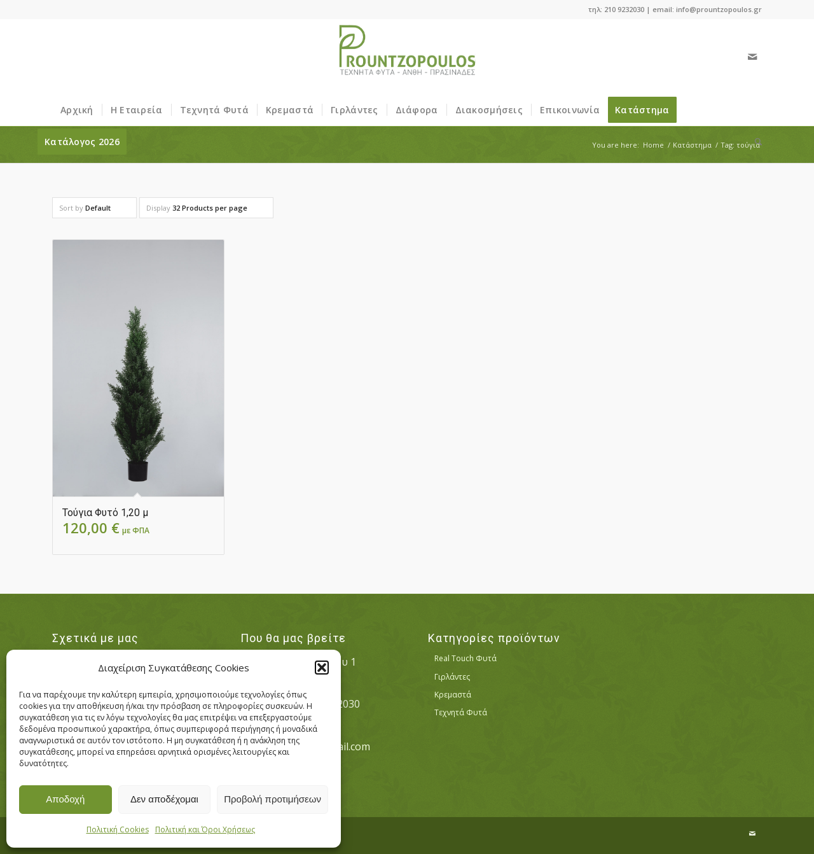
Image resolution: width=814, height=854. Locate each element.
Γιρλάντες (452, 676)
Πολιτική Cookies (117, 829)
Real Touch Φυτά (465, 658)
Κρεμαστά (452, 694)
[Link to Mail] (752, 56)
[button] (321, 667)
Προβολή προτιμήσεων (272, 799)
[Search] (754, 142)
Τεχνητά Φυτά (460, 712)
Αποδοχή (65, 799)
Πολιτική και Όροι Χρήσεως (205, 829)
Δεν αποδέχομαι (164, 799)
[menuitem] (77, 110)
